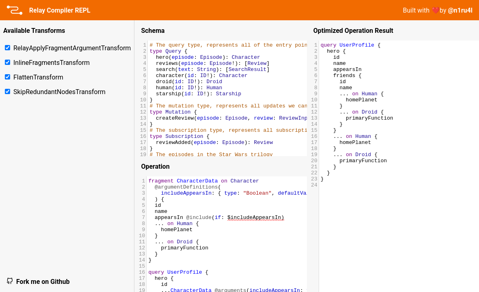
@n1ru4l (460, 10)
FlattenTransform (34, 77)
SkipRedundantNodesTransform (55, 92)
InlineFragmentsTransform (47, 63)
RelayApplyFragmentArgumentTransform (68, 48)
